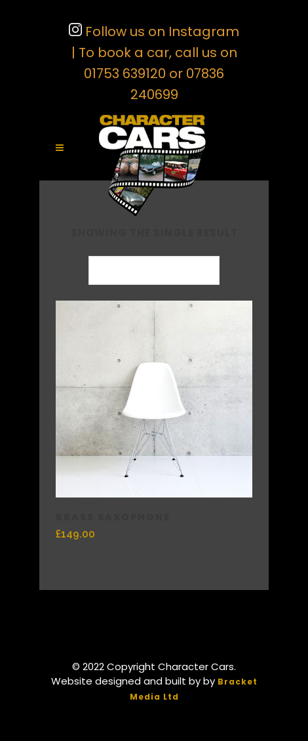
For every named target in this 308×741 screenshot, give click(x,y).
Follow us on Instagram (160, 31)
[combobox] (154, 270)
